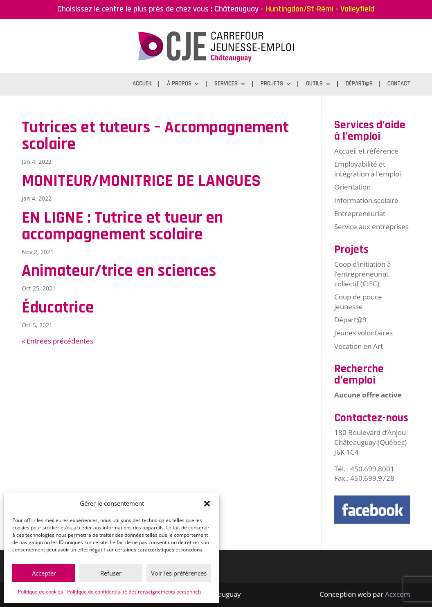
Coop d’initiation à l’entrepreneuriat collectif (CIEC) (362, 273)
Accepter (44, 573)
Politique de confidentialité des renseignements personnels (134, 591)
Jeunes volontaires (363, 332)
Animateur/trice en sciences (119, 270)
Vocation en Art (358, 346)
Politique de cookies (40, 591)
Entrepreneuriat (359, 213)
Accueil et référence (366, 151)
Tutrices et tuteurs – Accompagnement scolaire (155, 136)
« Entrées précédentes (57, 341)
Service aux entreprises (371, 226)
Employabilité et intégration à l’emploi (367, 169)
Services (226, 84)
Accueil (142, 84)
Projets (272, 84)
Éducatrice (58, 307)
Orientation (352, 187)
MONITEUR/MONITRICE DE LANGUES (141, 181)
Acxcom (397, 594)
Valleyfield (357, 9)
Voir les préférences (179, 573)
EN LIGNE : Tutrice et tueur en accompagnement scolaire (122, 226)
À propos (179, 84)
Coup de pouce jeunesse (358, 301)
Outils (314, 84)
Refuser (111, 573)
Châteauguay (236, 9)
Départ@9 (359, 84)
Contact (398, 84)
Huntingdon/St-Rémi (299, 9)
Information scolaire (366, 200)
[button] (207, 504)
